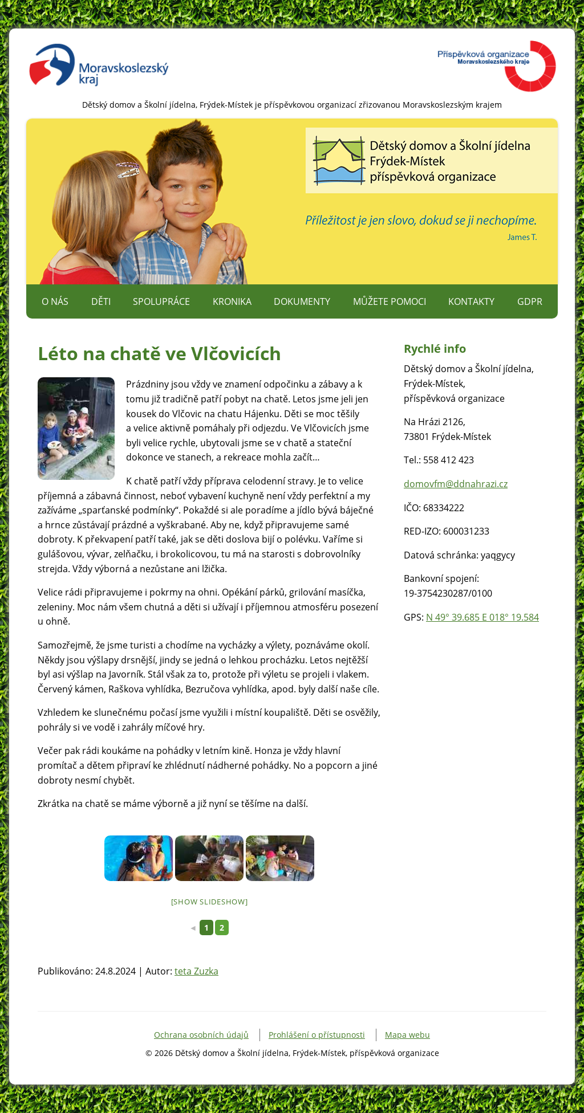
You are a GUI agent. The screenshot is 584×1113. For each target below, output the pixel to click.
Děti (101, 301)
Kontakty (471, 301)
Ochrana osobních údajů (201, 1034)
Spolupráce (161, 301)
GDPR (529, 301)
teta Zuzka (196, 971)
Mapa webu (407, 1034)
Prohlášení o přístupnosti (317, 1034)
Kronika (232, 301)
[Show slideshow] (209, 901)
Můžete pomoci (389, 301)
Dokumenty (302, 301)
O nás (55, 301)
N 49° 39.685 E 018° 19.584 (482, 617)
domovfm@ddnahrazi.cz (456, 484)
